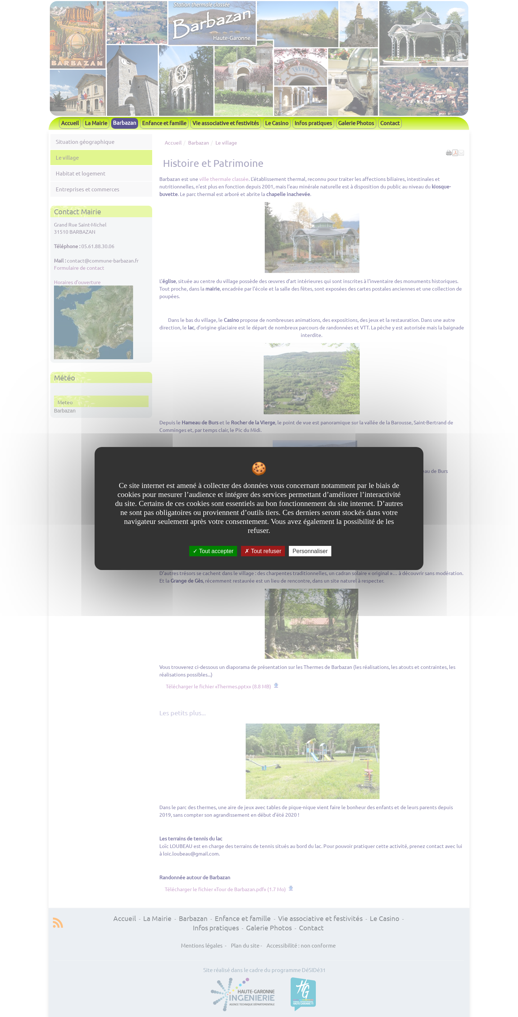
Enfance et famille (164, 122)
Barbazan (124, 122)
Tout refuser (263, 551)
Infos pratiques (313, 122)
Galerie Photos (356, 122)
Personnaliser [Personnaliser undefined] (310, 551)
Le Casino (276, 122)
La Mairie (96, 122)
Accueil (70, 122)
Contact (390, 122)
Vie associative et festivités (225, 122)
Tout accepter (213, 551)
